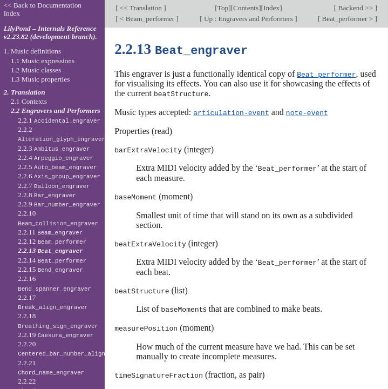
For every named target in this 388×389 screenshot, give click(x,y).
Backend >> (355, 8)
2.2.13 (50, 250)
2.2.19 (55, 335)
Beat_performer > (347, 19)
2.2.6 (59, 176)
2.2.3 (54, 148)
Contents (245, 8)
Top (222, 8)
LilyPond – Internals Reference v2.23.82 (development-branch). (50, 32)
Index (271, 8)
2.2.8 (47, 195)
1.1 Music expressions (42, 61)
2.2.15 (50, 269)
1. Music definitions (33, 51)
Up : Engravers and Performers (248, 19)
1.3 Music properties (40, 79)
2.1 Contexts (29, 101)
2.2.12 (52, 241)
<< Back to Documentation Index (42, 9)
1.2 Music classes (36, 70)
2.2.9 (59, 204)
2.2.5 (57, 167)
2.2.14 (52, 260)
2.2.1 (59, 120)
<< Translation (141, 8)
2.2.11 (50, 232)
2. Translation (24, 92)
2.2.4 (55, 157)
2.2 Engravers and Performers (55, 110)
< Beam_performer (147, 19)
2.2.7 (54, 186)
